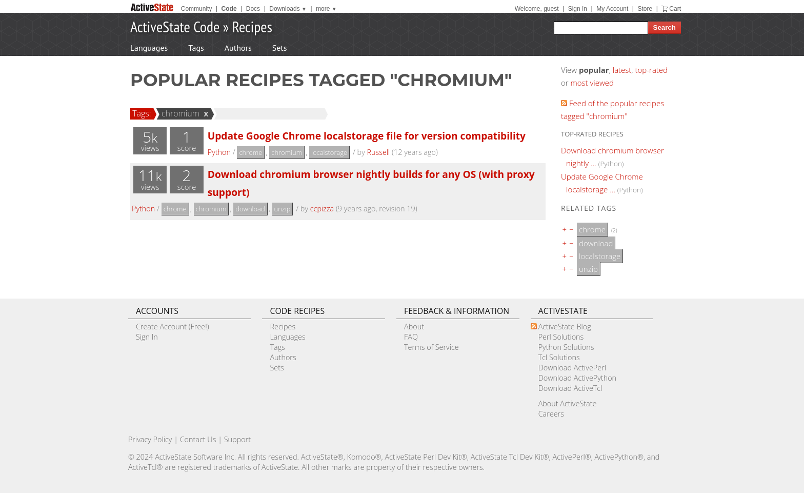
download (250, 208)
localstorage (329, 152)
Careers (551, 414)
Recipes (252, 26)
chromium (179, 113)
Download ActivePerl (572, 367)
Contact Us (198, 439)
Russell (378, 152)
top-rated (651, 70)
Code (229, 8)
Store (644, 8)
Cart (675, 8)
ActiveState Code (174, 26)
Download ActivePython (577, 378)
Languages (149, 48)
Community (196, 8)
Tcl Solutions (559, 357)
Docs (253, 8)
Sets (279, 48)
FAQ (411, 337)
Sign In (577, 8)
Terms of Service (431, 347)
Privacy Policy (150, 439)
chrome (250, 152)
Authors (238, 48)
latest (622, 70)
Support (237, 439)
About (414, 326)
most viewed (592, 82)
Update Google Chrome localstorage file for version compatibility (367, 136)
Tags (196, 48)
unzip (282, 208)
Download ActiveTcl (570, 388)
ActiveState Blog (564, 326)
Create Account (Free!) (172, 326)
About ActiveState (567, 403)
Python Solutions (566, 347)
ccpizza (322, 208)
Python (219, 152)
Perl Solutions (561, 337)
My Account (612, 8)
